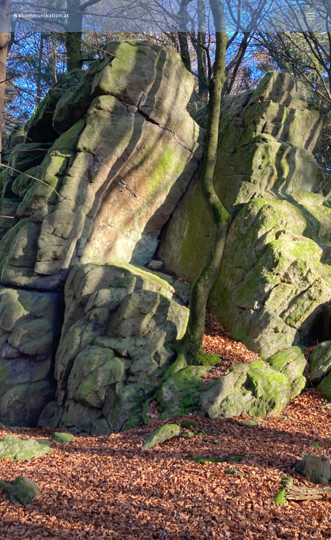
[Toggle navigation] (310, 16)
